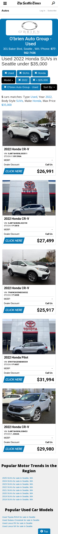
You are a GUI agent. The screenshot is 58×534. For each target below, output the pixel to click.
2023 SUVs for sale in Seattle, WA (17, 484)
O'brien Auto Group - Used (21, 87)
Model (8, 80)
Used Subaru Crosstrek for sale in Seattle (20, 520)
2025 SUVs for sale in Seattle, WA (17, 478)
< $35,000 (40, 80)
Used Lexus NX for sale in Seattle (17, 526)
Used (9, 73)
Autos (5, 10)
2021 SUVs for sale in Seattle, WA (17, 490)
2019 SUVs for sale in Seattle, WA (17, 496)
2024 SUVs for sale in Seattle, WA (17, 481)
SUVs (24, 73)
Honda (40, 73)
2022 (23, 80)
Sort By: (49, 87)
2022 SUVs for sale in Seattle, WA (17, 487)
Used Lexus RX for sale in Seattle (17, 523)
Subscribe (51, 10)
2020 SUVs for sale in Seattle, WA (17, 493)
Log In (42, 10)
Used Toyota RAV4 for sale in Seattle (18, 517)
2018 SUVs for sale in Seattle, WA (17, 499)
